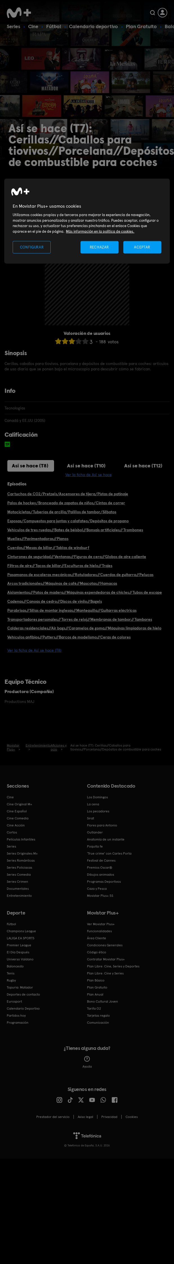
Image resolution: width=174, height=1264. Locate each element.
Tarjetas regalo (98, 1016)
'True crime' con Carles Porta (109, 853)
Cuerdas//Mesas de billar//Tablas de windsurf (48, 547)
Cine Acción (16, 825)
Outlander (95, 832)
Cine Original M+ (19, 804)
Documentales (18, 889)
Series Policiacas (19, 867)
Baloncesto (15, 966)
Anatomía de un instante (105, 839)
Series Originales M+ (22, 853)
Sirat (90, 818)
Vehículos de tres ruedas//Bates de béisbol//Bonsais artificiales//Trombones (75, 530)
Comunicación (98, 1023)
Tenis (10, 973)
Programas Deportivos (104, 882)
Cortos (12, 832)
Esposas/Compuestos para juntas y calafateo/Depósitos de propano (68, 521)
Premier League (19, 945)
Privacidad (109, 1117)
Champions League (21, 931)
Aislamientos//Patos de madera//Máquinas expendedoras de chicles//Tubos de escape (84, 592)
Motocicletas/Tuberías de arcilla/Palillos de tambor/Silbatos (61, 512)
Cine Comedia (17, 818)
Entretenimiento (19, 896)
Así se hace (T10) (86, 466)
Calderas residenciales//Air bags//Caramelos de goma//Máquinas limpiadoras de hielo (84, 628)
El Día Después (18, 952)
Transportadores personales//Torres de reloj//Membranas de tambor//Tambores (79, 619)
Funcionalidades (99, 931)
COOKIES (132, 1117)
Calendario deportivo (93, 26)
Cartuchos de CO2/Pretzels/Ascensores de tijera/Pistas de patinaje (67, 494)
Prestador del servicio (53, 1117)
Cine (33, 26)
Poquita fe (95, 846)
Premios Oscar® (99, 867)
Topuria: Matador (20, 987)
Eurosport (14, 1001)
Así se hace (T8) (30, 466)
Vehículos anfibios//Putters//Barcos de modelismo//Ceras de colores (69, 637)
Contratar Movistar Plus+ (106, 959)
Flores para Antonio (102, 825)
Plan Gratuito (141, 26)
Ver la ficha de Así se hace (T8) (34, 650)
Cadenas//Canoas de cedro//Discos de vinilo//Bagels (54, 601)
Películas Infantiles (21, 839)
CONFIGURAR (32, 247)
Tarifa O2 (94, 1008)
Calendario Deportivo (23, 1008)
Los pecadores (98, 811)
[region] (86, 221)
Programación (17, 1023)
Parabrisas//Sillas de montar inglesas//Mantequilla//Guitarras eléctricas (72, 610)
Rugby (11, 980)
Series (13, 26)
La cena (93, 804)
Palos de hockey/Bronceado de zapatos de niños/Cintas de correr (66, 503)
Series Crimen (17, 882)
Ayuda (87, 1062)
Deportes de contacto (23, 994)
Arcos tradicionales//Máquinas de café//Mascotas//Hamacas (62, 583)
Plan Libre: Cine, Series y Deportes (113, 966)
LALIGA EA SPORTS (20, 938)
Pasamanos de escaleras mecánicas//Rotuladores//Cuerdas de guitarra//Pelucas (80, 574)
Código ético (96, 952)
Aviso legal (85, 1117)
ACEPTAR (142, 247)
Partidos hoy (16, 1016)
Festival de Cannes (101, 860)
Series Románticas (21, 860)
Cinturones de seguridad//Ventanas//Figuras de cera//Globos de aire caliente (76, 556)
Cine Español (17, 811)
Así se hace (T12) (143, 466)
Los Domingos (97, 797)
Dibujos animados (100, 875)
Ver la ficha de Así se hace (88, 474)
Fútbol (53, 26)
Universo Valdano (20, 959)
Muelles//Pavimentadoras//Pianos (37, 538)
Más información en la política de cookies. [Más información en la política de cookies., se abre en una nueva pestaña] (100, 231)
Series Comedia (19, 875)
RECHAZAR (99, 247)
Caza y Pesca (97, 889)
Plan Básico (95, 980)
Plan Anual (95, 994)
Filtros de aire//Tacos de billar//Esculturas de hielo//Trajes (59, 565)
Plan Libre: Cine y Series (105, 973)
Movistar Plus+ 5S (100, 896)
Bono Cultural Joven (102, 1001)
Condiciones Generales (104, 945)
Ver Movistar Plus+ (101, 924)
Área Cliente (96, 938)
